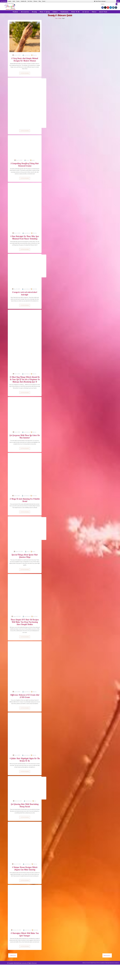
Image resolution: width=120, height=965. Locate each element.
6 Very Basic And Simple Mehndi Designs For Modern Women (24, 59)
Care (35, 801)
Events (43, 1)
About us (84, 962)
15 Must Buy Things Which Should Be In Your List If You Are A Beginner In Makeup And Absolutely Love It (25, 379)
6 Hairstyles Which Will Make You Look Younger (25, 934)
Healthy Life (23, 1)
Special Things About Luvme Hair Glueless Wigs (24, 555)
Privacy (94, 962)
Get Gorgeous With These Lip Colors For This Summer (24, 436)
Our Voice (30, 1)
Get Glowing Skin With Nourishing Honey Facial (24, 805)
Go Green (85, 12)
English (9, 1)
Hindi (14, 1)
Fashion (15, 12)
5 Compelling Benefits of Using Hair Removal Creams (25, 164)
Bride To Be (75, 12)
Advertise (112, 962)
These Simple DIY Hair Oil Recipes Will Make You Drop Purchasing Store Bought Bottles (25, 622)
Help (92, 962)
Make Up (35, 55)
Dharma (35, 1)
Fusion (17, 1)
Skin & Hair (34, 289)
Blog (40, 1)
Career (88, 962)
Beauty (34, 12)
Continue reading (24, 73)
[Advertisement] (60, 5)
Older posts (13, 955)
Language (100, 1)
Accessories (25, 12)
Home (56, 18)
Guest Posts (103, 12)
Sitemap (107, 962)
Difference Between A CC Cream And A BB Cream (24, 696)
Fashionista (64, 12)
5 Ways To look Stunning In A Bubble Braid (25, 500)
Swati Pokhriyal (27, 55)
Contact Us (117, 962)
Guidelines (102, 962)
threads (27, 160)
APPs (118, 1)
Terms (98, 962)
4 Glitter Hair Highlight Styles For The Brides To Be (25, 759)
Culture (55, 12)
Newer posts (107, 955)
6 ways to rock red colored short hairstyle (24, 293)
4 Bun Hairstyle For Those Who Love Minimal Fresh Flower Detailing (24, 237)
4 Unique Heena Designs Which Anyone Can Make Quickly (24, 868)
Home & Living (45, 12)
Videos (94, 12)
